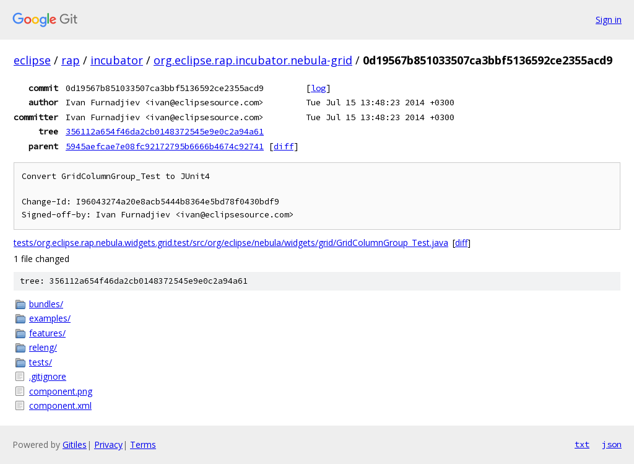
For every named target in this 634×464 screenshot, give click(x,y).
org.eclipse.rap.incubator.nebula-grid (253, 60)
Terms (143, 444)
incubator (116, 60)
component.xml (60, 405)
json (612, 444)
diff (283, 146)
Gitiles (75, 444)
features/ (47, 333)
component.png (60, 391)
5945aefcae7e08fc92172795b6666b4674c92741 (165, 146)
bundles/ (46, 304)
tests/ (40, 362)
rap (70, 60)
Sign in (609, 19)
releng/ (43, 347)
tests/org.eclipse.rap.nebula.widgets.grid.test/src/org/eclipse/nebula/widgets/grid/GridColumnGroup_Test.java (231, 242)
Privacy (108, 444)
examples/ (50, 318)
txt (582, 444)
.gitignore (47, 376)
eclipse (32, 60)
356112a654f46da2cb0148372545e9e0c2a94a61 (165, 131)
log (318, 88)
